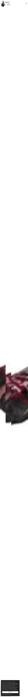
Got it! (10, 692)
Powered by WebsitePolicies (7, 694)
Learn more (14, 689)
